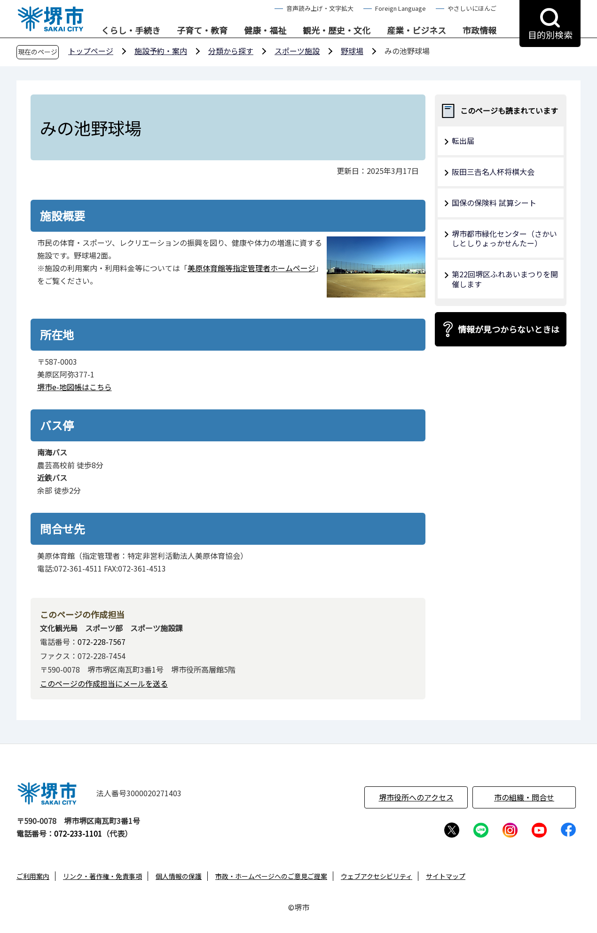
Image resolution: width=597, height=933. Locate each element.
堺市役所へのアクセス (416, 797)
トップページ (90, 50)
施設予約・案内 (160, 50)
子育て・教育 (202, 30)
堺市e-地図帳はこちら (74, 386)
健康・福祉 (265, 30)
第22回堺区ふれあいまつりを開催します (505, 279)
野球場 (352, 50)
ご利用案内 (32, 876)
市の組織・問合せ (524, 797)
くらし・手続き (130, 30)
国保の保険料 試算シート (494, 202)
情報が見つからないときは (508, 329)
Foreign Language (400, 8)
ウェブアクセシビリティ (376, 876)
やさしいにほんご (472, 8)
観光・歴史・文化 (336, 30)
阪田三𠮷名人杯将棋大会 (493, 171)
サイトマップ (445, 876)
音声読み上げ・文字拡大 (319, 8)
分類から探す (230, 50)
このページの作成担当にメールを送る (104, 683)
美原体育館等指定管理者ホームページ (251, 268)
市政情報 (479, 30)
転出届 (463, 140)
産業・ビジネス (416, 30)
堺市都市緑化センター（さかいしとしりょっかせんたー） (504, 238)
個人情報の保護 (179, 876)
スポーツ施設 (297, 50)
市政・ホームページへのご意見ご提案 (271, 876)
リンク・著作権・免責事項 (102, 876)
